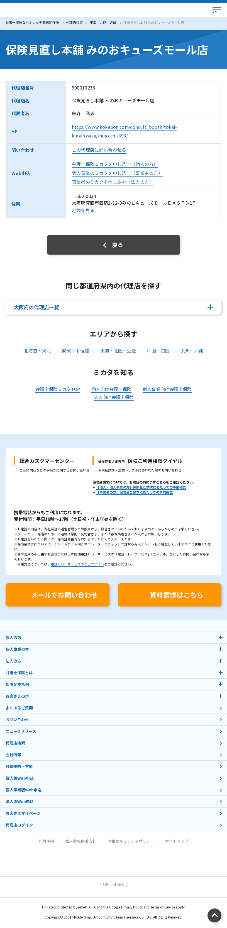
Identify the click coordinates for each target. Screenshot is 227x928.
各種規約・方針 (19, 766)
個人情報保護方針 (80, 841)
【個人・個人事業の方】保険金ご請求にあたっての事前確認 (141, 487)
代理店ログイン (19, 825)
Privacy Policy (132, 907)
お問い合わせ (17, 719)
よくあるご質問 (19, 707)
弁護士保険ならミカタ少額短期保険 (32, 22)
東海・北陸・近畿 (103, 22)
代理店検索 (74, 22)
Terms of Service (162, 907)
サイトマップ (177, 841)
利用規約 (46, 841)
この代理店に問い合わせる (99, 150)
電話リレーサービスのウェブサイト (77, 564)
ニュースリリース (21, 731)
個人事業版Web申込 (24, 789)
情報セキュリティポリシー (131, 841)
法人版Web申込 (20, 801)
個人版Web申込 (20, 778)
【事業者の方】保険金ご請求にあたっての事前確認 (134, 492)
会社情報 (13, 754)
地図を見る (83, 210)
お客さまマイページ (23, 813)
